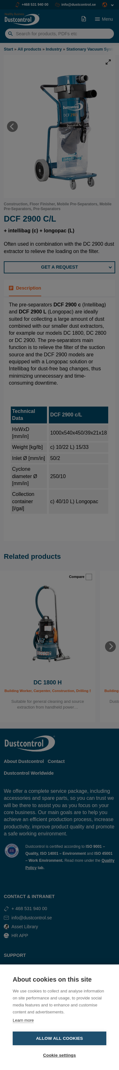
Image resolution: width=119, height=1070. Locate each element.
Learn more (23, 1020)
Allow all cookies (59, 1038)
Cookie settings (59, 1055)
